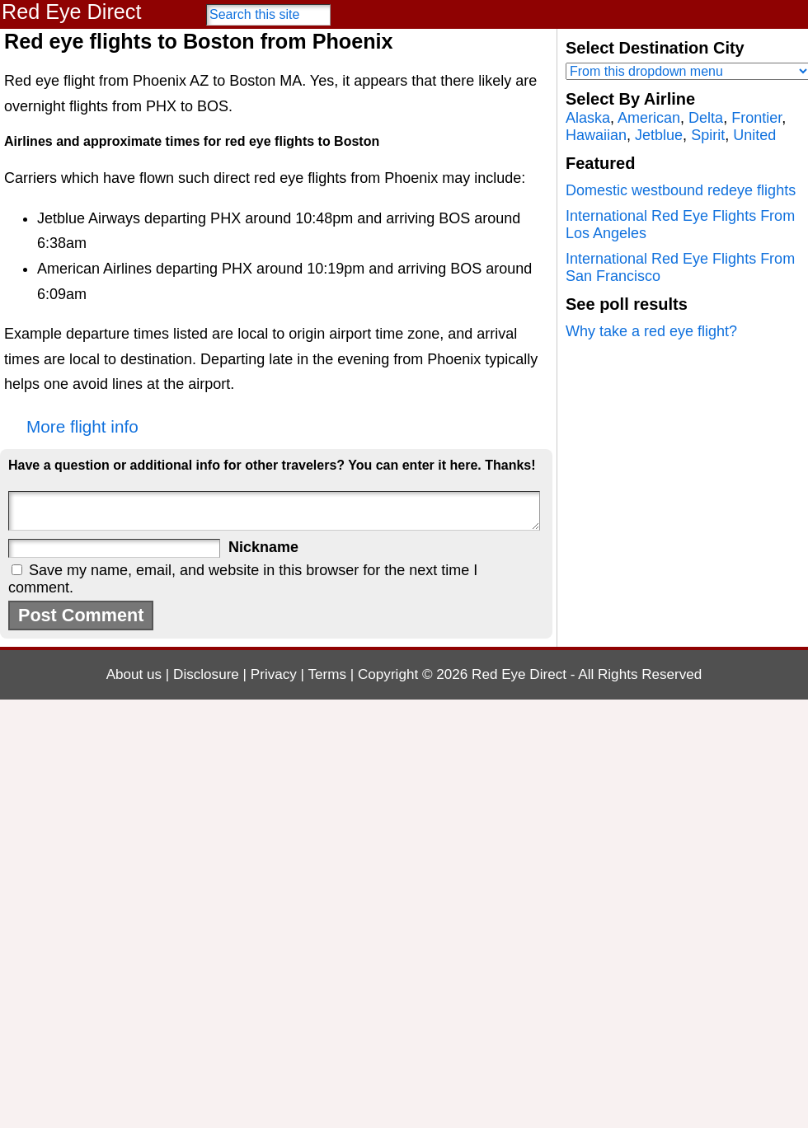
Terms (327, 674)
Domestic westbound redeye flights (681, 190)
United (754, 135)
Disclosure (206, 674)
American (649, 118)
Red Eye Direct (71, 11)
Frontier (756, 118)
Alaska (588, 118)
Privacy (274, 674)
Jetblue (659, 135)
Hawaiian (596, 135)
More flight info (82, 426)
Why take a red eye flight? (651, 331)
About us (134, 674)
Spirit (708, 135)
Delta (705, 118)
